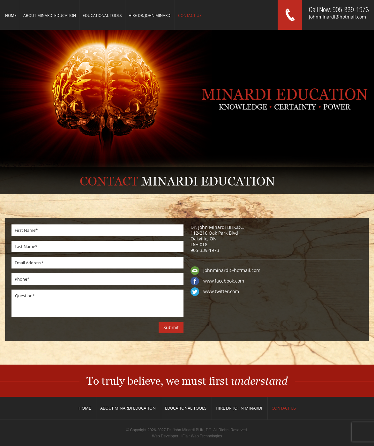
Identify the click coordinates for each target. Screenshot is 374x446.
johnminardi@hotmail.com (337, 17)
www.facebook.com (223, 281)
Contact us (190, 15)
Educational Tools (102, 15)
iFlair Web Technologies (202, 436)
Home (11, 15)
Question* (97, 303)
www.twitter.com (221, 291)
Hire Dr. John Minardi (150, 15)
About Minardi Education (49, 15)
